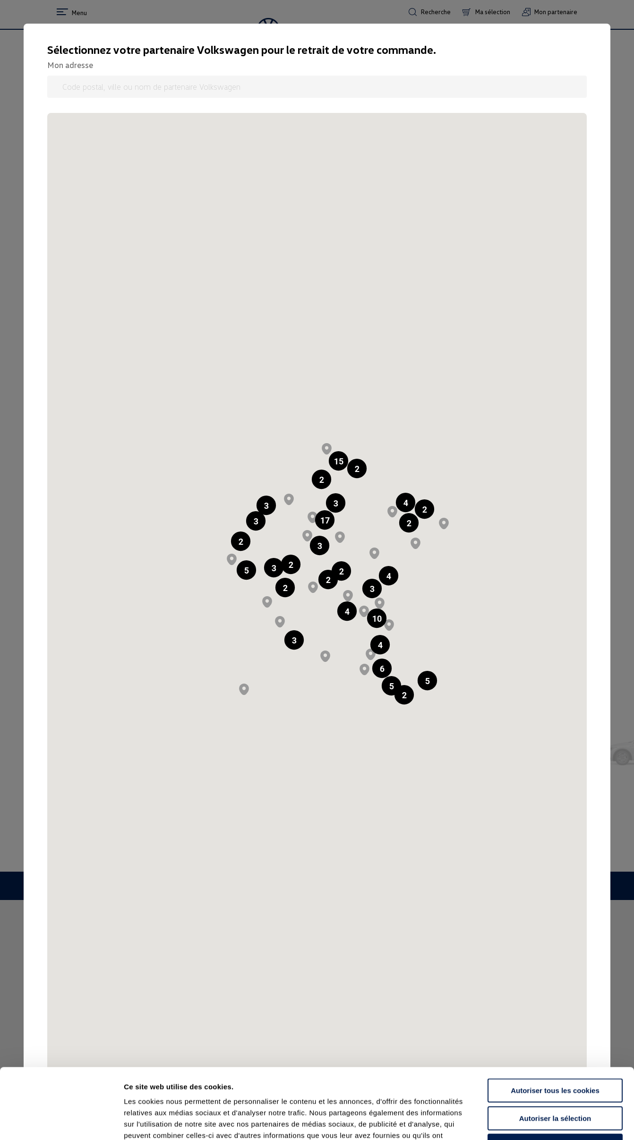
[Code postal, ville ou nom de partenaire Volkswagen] (317, 87)
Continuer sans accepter (555, 1080)
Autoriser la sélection (555, 1052)
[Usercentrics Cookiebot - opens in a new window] (61, 1121)
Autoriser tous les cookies (555, 1024)
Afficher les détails (520, 1121)
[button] (321, 479)
